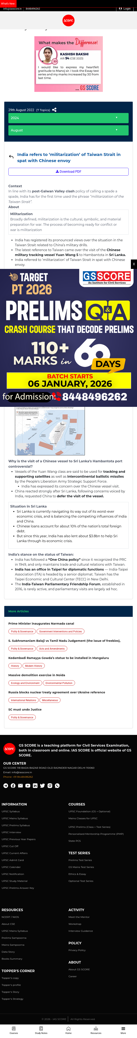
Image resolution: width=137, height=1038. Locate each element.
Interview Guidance (80, 930)
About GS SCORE (79, 969)
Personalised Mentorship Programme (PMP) (96, 833)
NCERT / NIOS (10, 916)
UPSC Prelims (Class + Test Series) (89, 826)
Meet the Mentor (79, 916)
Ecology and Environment (25, 683)
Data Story (8, 951)
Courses (14, 1031)
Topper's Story (10, 991)
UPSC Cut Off (10, 846)
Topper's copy (10, 977)
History (15, 666)
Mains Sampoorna (13, 944)
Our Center (14, 763)
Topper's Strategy (12, 998)
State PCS (74, 840)
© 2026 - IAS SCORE (54, 1019)
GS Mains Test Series (81, 867)
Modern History (33, 666)
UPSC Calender (11, 867)
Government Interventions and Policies (60, 631)
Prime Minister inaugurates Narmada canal (41, 623)
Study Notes (41, 1031)
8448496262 (33, 8)
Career (72, 976)
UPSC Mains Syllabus (15, 818)
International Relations (23, 700)
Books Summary (12, 958)
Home (68, 1031)
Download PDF (68, 172)
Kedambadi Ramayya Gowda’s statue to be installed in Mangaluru (58, 658)
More (123, 1031)
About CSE (8, 923)
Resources (96, 1031)
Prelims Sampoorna (14, 937)
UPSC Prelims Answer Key (18, 887)
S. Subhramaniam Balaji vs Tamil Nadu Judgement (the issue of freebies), (64, 641)
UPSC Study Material (15, 880)
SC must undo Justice (25, 709)
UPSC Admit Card (13, 860)
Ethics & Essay (77, 874)
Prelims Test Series (80, 860)
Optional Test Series (80, 880)
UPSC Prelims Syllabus (16, 825)
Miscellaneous (50, 700)
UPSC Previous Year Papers (19, 839)
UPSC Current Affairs (15, 853)
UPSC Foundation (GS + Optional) (89, 811)
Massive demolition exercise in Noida (36, 675)
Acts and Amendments (52, 648)
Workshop (74, 923)
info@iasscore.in (12, 8)
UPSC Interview (11, 832)
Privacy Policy (77, 950)
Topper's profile (11, 984)
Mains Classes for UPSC (83, 818)
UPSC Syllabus (11, 811)
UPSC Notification (13, 874)
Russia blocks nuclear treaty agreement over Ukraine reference (56, 692)
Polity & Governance (22, 631)
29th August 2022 (21, 110)
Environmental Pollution (59, 683)
